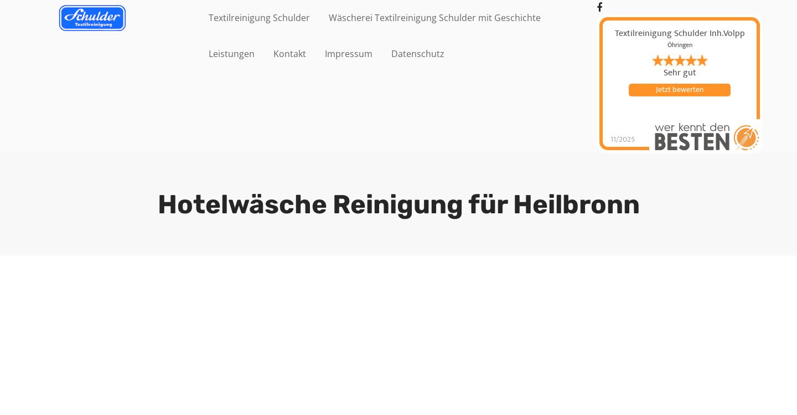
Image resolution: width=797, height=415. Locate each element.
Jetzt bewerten (679, 90)
